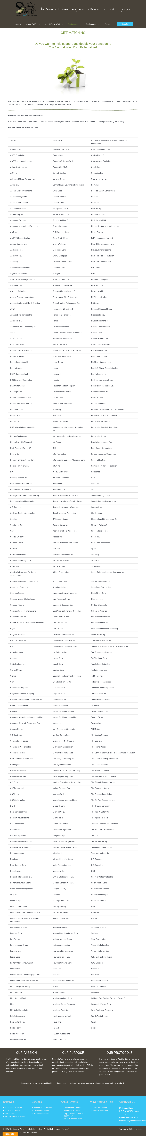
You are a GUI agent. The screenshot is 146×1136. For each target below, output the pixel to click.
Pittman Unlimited (135, 1129)
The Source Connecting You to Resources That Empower (84, 9)
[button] (125, 24)
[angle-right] (12, 1108)
